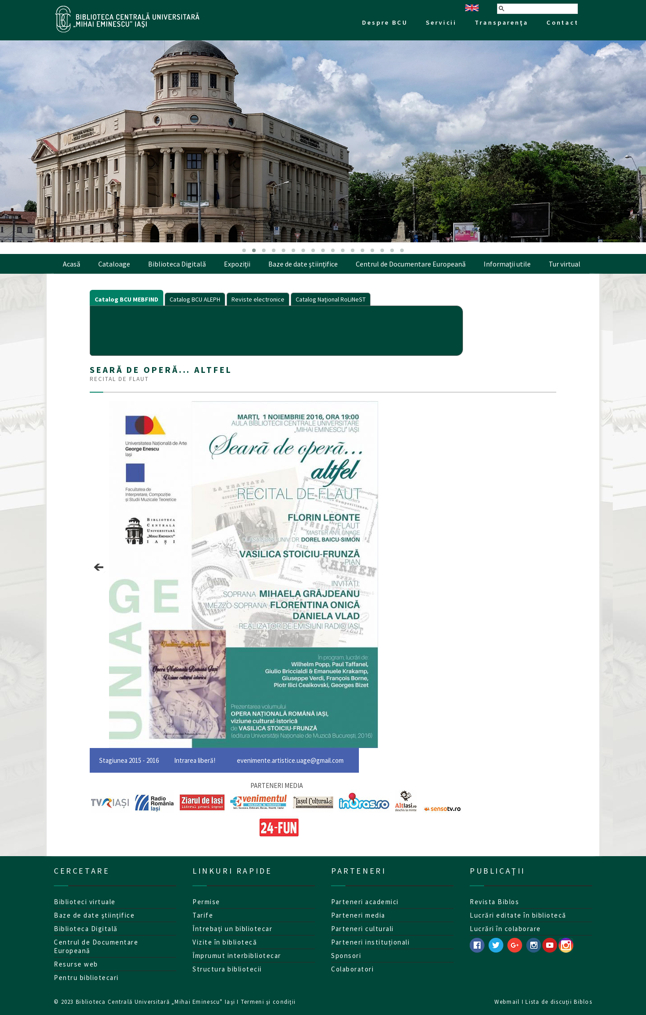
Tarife (202, 915)
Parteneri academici (365, 901)
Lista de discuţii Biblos (558, 1001)
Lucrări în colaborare (505, 928)
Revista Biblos (494, 901)
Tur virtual (565, 263)
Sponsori (346, 955)
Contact (562, 22)
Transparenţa (501, 22)
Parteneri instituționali (370, 942)
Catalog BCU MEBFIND (126, 299)
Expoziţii (237, 263)
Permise (206, 901)
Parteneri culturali (362, 928)
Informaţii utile (507, 263)
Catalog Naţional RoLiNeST (331, 299)
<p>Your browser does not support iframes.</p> (276, 329)
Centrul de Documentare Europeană (411, 263)
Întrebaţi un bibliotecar (232, 928)
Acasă (71, 263)
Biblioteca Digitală (177, 263)
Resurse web (76, 964)
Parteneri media (358, 915)
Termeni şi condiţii (268, 1001)
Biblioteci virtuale (85, 901)
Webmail (506, 1001)
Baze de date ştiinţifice (303, 263)
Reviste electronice (257, 299)
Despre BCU (385, 22)
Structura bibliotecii (227, 969)
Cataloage (114, 263)
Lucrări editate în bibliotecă (518, 915)
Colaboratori (352, 969)
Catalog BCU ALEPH (195, 299)
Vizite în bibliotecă (224, 942)
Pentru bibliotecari (86, 977)
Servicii (441, 22)
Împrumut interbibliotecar (236, 955)
